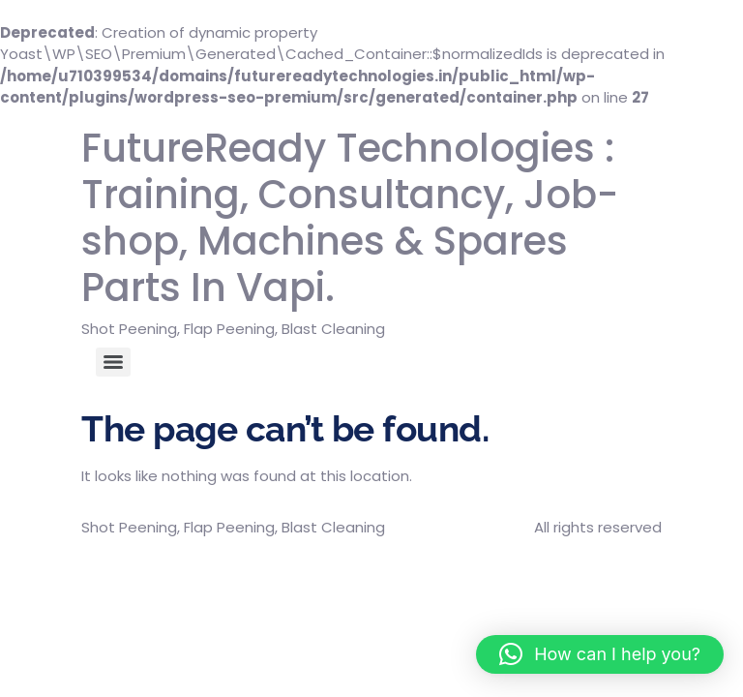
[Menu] (113, 362)
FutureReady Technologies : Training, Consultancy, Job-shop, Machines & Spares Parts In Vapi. (349, 218)
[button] (600, 654)
